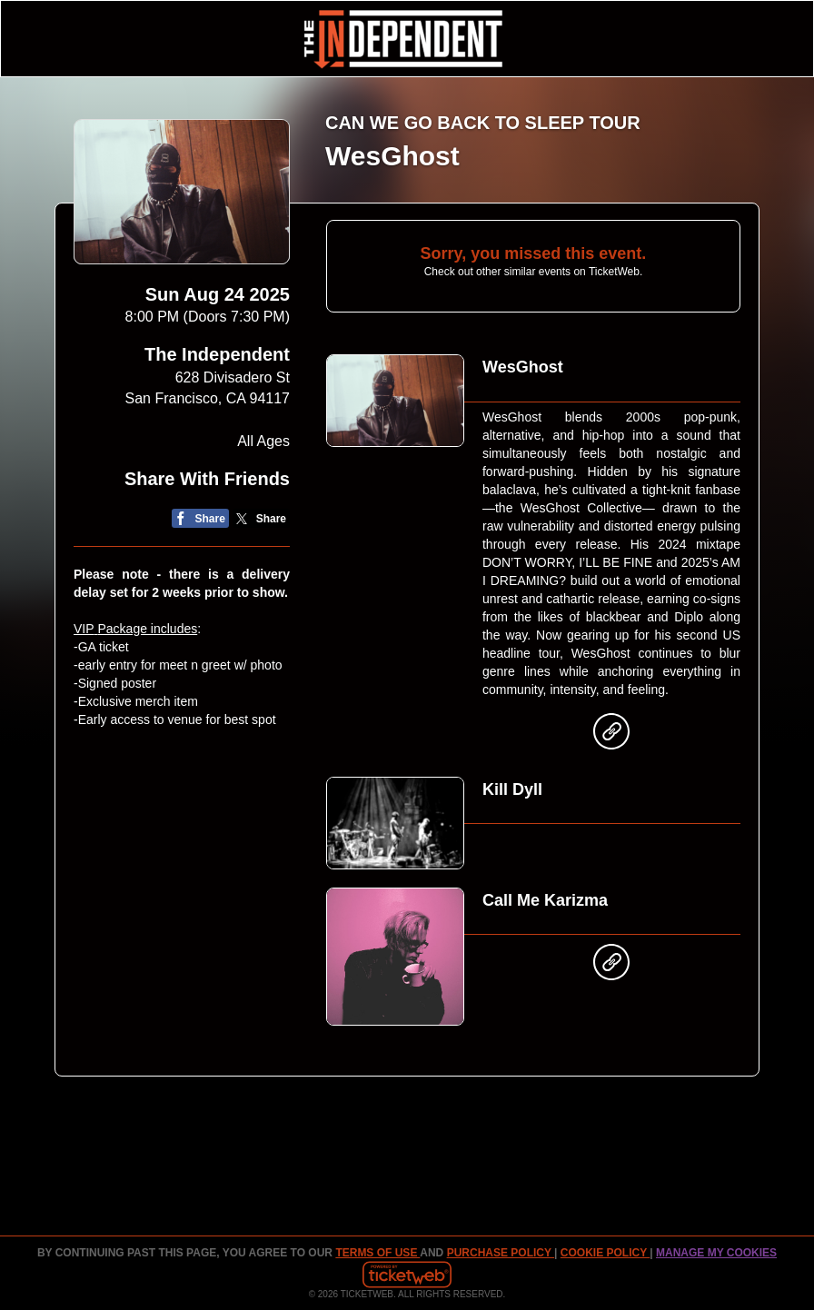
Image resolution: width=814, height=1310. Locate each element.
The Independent (217, 354)
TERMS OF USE (377, 1252)
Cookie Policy (605, 1252)
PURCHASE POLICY (500, 1252)
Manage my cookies (716, 1252)
